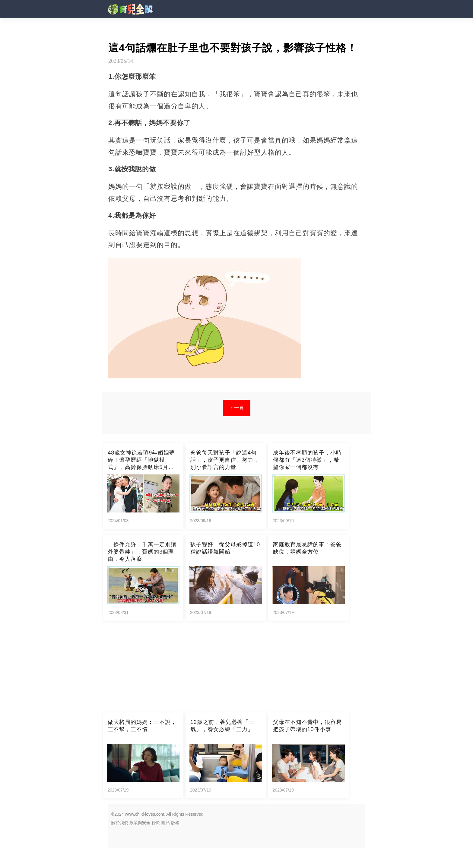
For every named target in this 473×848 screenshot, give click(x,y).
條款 (156, 822)
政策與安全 (140, 822)
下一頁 (236, 407)
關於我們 (119, 822)
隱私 (165, 822)
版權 (175, 822)
